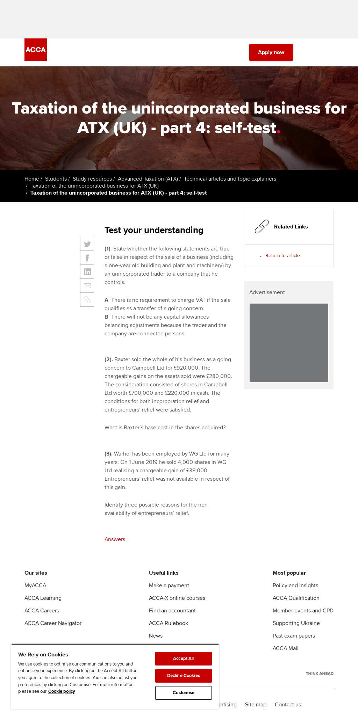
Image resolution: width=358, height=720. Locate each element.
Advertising (223, 704)
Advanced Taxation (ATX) (148, 178)
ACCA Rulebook (168, 623)
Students (56, 178)
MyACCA (35, 585)
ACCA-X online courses (177, 598)
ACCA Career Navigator (52, 623)
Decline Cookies (183, 675)
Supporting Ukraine (296, 623)
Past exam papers (294, 635)
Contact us (288, 704)
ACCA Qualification (296, 598)
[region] (115, 676)
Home (31, 178)
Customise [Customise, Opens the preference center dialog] (183, 693)
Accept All (183, 658)
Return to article (282, 256)
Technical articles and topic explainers (230, 178)
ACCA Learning (43, 598)
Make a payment (169, 585)
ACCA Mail (286, 648)
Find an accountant (172, 610)
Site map (255, 704)
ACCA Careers (41, 610)
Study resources (92, 178)
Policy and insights (295, 585)
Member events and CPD (303, 610)
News (156, 635)
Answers (115, 539)
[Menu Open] (329, 52)
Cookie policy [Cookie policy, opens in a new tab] (61, 691)
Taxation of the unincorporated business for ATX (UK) (94, 185)
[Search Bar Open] (309, 52)
